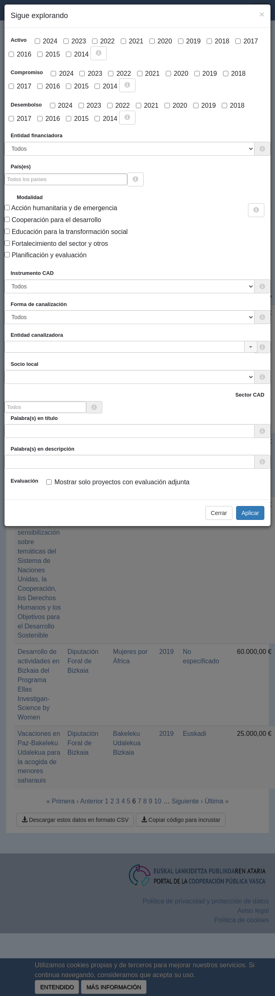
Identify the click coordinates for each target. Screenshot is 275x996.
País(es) (21, 166)
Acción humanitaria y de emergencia (61, 207)
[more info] (98, 53)
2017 (246, 41)
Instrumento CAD (32, 273)
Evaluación (24, 481)
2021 (132, 41)
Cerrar (219, 513)
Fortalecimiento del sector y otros (56, 243)
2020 (160, 41)
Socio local (24, 364)
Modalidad (30, 197)
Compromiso (27, 72)
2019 (189, 41)
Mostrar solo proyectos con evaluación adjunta (117, 482)
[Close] (261, 14)
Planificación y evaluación (46, 255)
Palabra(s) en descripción (42, 449)
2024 (46, 41)
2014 (77, 54)
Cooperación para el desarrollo (53, 219)
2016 (20, 54)
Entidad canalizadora (37, 335)
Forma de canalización (39, 304)
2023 (74, 41)
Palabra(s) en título (34, 418)
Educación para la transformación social (66, 231)
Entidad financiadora (37, 135)
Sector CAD (249, 395)
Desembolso (26, 105)
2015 (48, 54)
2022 (103, 41)
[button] (250, 347)
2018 (218, 41)
